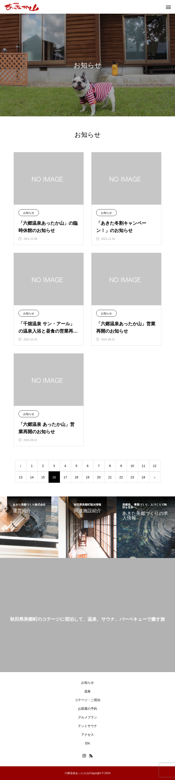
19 (88, 477)
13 (21, 477)
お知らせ (28, 212)
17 (65, 477)
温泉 (87, 691)
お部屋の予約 (87, 708)
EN (87, 743)
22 (121, 477)
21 (110, 477)
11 (143, 466)
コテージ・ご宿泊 (87, 700)
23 (132, 477)
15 (43, 477)
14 (32, 477)
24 (143, 477)
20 (99, 477)
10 (132, 466)
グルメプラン (87, 717)
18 (76, 477)
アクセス (87, 734)
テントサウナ (87, 726)
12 (155, 466)
